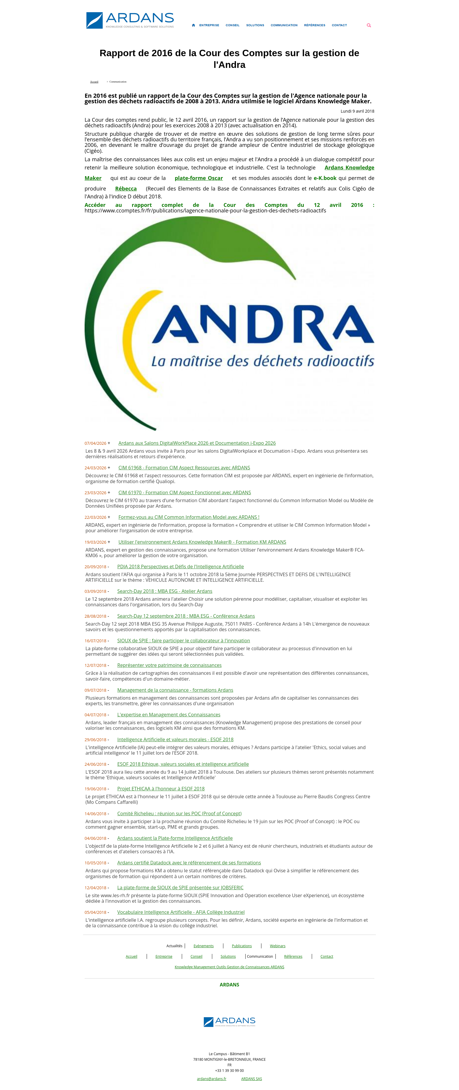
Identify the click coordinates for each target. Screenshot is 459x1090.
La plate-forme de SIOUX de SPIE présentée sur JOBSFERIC (180, 887)
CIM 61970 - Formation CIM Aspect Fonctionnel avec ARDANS (185, 492)
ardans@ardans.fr (211, 1078)
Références (293, 956)
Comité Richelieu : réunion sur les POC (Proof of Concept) (179, 813)
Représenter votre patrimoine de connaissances (169, 665)
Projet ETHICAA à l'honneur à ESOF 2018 (161, 788)
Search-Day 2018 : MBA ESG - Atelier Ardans (165, 591)
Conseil (197, 956)
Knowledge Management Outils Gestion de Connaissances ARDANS (229, 966)
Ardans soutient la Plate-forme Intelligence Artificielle (175, 838)
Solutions (228, 956)
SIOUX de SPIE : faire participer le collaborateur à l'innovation (183, 640)
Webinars (277, 945)
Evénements (203, 945)
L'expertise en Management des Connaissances (168, 714)
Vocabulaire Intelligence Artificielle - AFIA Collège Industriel (181, 912)
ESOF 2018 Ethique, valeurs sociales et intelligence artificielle (183, 764)
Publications (242, 945)
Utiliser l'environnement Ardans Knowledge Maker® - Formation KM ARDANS (202, 542)
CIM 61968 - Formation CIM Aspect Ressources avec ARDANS (184, 467)
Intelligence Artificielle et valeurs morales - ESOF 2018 (175, 739)
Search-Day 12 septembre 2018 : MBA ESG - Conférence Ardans (186, 616)
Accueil (131, 956)
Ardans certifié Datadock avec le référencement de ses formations (189, 862)
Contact (327, 956)
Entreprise (163, 956)
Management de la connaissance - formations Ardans (175, 690)
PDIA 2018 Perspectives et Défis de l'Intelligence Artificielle (180, 566)
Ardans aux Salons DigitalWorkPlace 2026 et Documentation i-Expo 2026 (197, 443)
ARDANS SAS (251, 1078)
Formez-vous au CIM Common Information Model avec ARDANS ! (189, 517)
